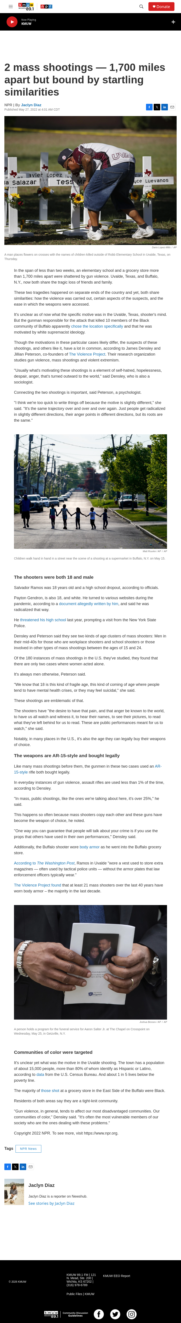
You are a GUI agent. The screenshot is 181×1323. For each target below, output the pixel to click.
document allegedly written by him (88, 604)
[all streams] (174, 22)
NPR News (28, 1148)
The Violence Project (87, 354)
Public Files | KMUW (80, 1294)
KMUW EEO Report (116, 1276)
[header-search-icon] (141, 7)
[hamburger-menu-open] (11, 6)
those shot (50, 1091)
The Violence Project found (38, 885)
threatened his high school (43, 620)
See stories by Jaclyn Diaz (51, 1203)
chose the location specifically (97, 326)
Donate (163, 6)
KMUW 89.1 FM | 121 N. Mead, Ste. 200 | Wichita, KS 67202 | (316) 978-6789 (81, 1280)
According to (44, 863)
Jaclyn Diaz (31, 105)
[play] (12, 21)
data (39, 1074)
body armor (90, 847)
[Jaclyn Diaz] (14, 1192)
